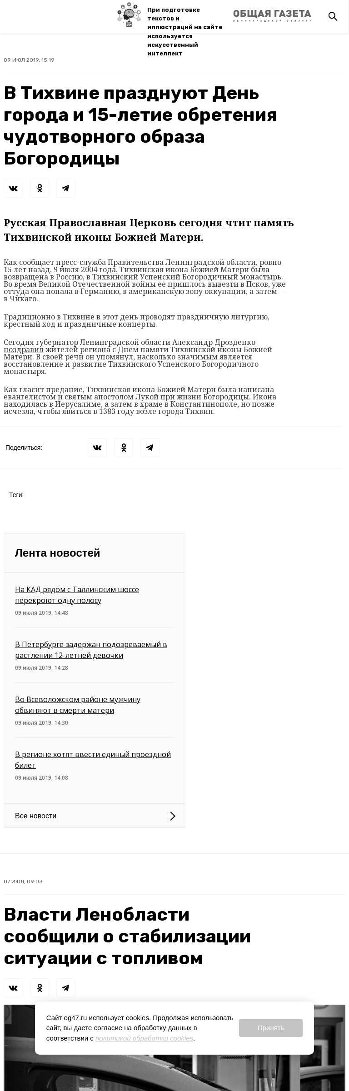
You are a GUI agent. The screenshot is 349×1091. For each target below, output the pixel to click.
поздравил (24, 349)
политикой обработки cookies (144, 1038)
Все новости (35, 816)
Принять (271, 1027)
